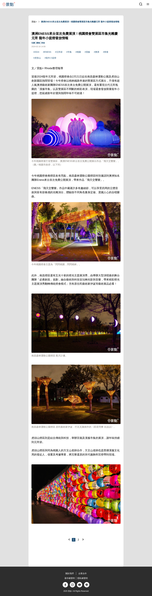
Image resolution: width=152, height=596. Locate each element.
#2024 (36, 52)
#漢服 (87, 52)
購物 (38, 43)
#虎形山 (37, 58)
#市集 (69, 52)
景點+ (34, 21)
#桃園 (78, 52)
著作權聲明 (69, 578)
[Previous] (69, 539)
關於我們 (69, 573)
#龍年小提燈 (50, 58)
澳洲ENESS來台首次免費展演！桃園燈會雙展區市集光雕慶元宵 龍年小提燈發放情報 (80, 21)
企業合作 (82, 573)
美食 (43, 43)
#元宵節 (58, 52)
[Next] (83, 539)
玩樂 (33, 43)
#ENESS (47, 52)
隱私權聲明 (82, 578)
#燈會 (105, 52)
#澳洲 (96, 52)
